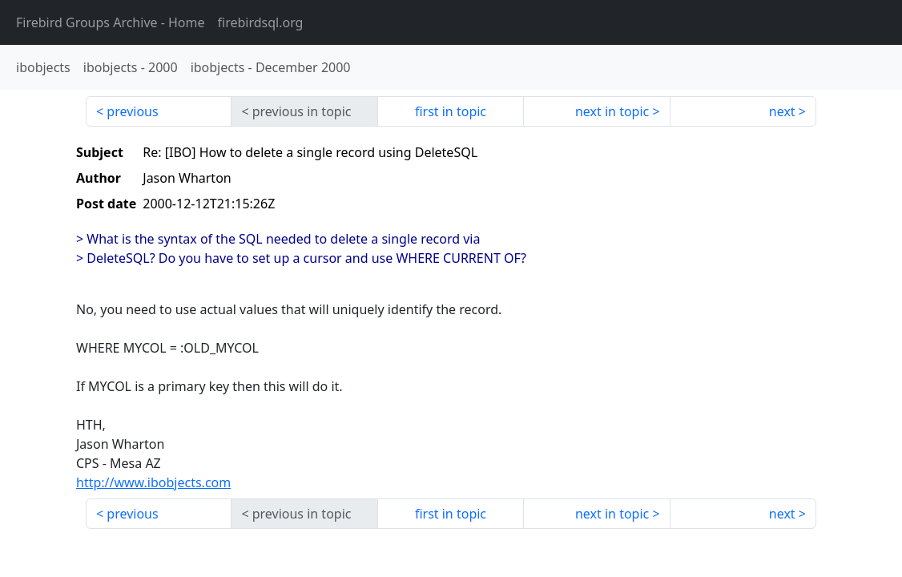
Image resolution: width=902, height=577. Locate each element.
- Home (110, 22)
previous (132, 111)
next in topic (612, 111)
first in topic (450, 111)
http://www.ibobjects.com (153, 482)
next (782, 111)
